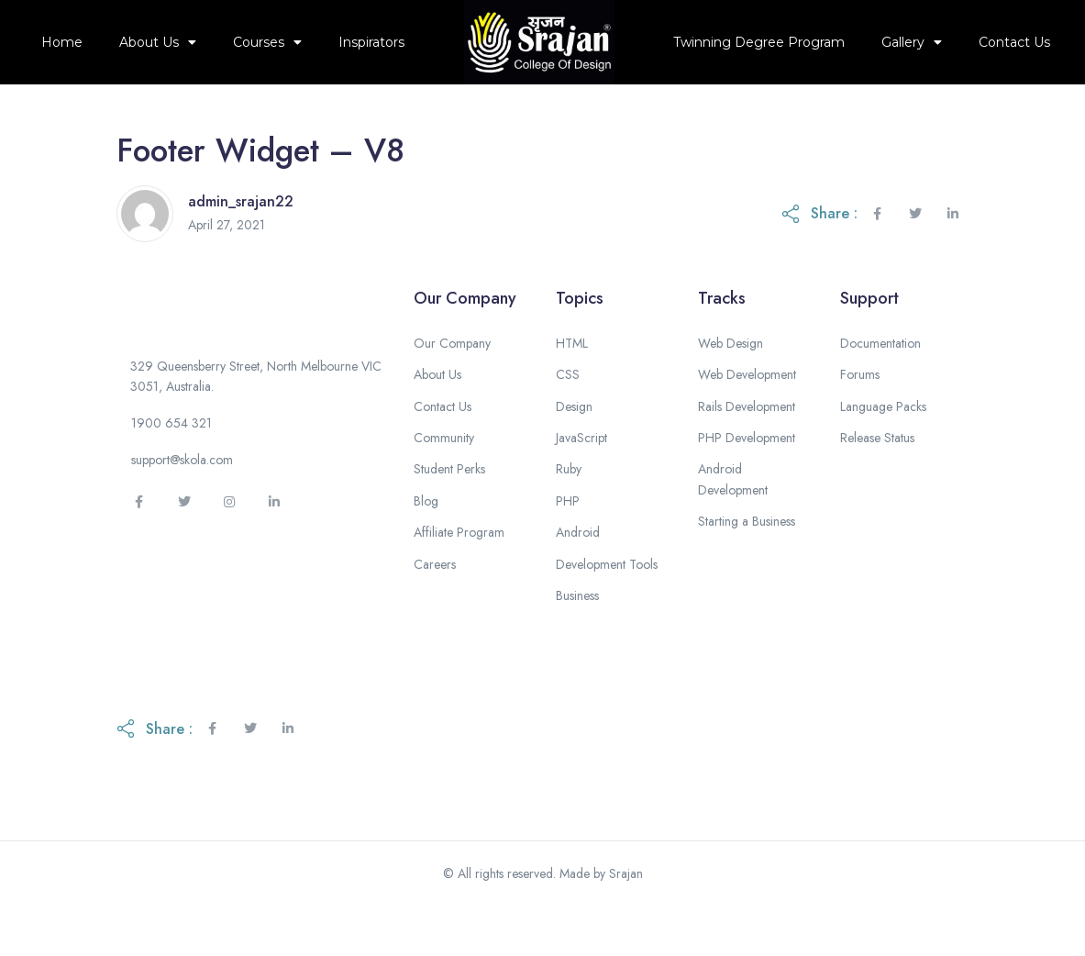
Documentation (880, 385)
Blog (426, 543)
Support (869, 340)
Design (574, 448)
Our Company (465, 340)
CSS (568, 417)
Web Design (730, 385)
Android (578, 574)
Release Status (877, 480)
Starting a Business (746, 563)
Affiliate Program (459, 574)
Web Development (747, 417)
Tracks (722, 340)
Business (577, 637)
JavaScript (581, 480)
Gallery (911, 42)
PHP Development (746, 480)
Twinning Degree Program (759, 42)
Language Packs (883, 448)
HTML (572, 385)
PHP (568, 543)
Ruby (568, 512)
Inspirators (371, 42)
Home (62, 42)
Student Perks (449, 512)
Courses (267, 42)
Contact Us (1014, 42)
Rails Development (746, 448)
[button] (171, 472)
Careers (435, 606)
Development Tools (607, 606)
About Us (157, 42)
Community (444, 480)
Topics (579, 340)
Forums (860, 417)
